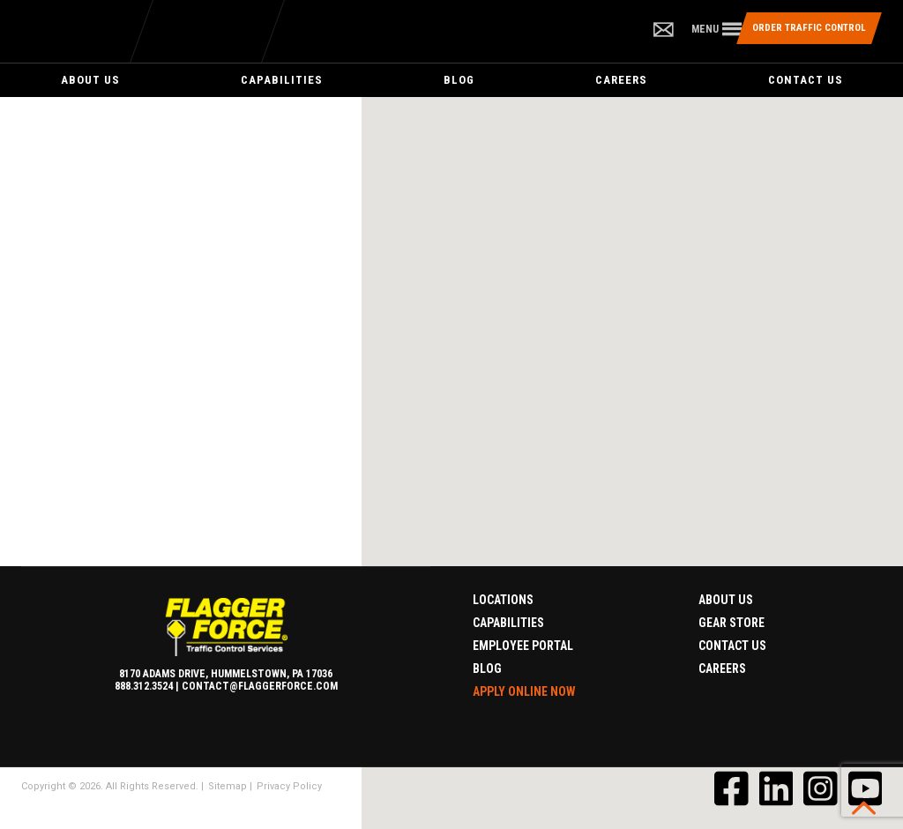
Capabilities (282, 79)
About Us (90, 79)
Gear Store (731, 623)
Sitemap (227, 786)
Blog (459, 79)
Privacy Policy (289, 786)
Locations (503, 600)
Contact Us (805, 79)
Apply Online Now (524, 691)
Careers (621, 79)
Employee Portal (523, 646)
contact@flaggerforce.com (260, 686)
